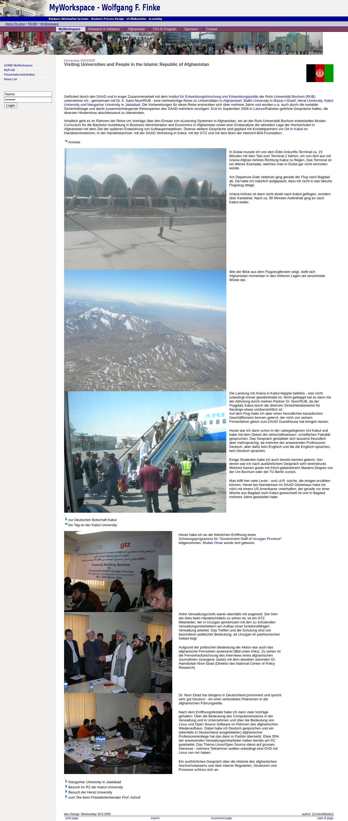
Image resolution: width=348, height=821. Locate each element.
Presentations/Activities (19, 74)
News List (10, 79)
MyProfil (9, 70)
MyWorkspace (50, 23)
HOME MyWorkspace (18, 65)
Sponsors (191, 29)
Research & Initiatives (104, 29)
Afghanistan (136, 29)
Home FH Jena (15, 23)
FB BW (32, 23)
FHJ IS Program (164, 29)
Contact (211, 29)
